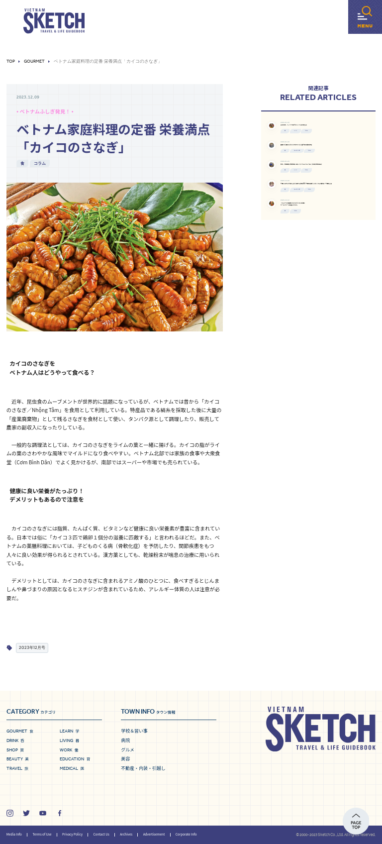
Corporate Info (186, 834)
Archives (126, 834)
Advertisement (154, 834)
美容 (125, 758)
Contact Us (101, 834)
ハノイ (322, 151)
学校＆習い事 (134, 731)
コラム (40, 163)
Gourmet (34, 61)
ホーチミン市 (328, 194)
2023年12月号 (32, 647)
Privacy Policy (72, 834)
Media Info (14, 834)
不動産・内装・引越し (143, 768)
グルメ (127, 749)
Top (10, 61)
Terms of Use (41, 834)
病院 (125, 740)
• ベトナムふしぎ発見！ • (44, 111)
